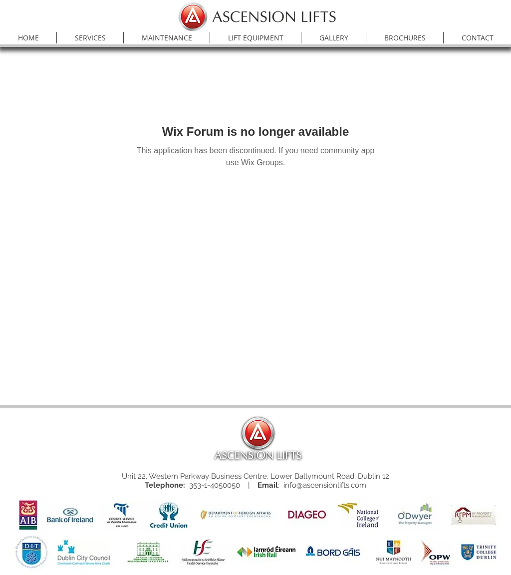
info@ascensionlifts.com (324, 485)
